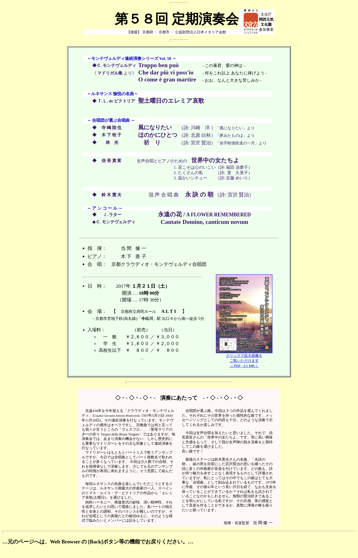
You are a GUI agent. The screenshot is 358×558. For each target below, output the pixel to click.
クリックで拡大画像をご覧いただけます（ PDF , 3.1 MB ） (244, 359)
